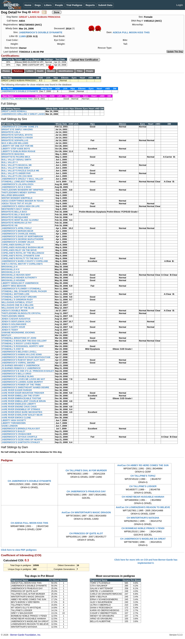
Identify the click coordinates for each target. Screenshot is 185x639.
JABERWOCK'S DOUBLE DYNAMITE (40, 32)
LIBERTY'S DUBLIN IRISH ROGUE (18, 151)
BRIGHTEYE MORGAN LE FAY (16, 223)
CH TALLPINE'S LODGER (143, 486)
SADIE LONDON (9, 426)
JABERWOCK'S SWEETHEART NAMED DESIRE (25, 387)
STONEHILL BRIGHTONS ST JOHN (18, 338)
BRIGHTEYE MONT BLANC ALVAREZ (19, 220)
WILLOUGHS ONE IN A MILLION (17, 305)
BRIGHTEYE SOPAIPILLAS (14, 140)
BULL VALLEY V (9, 162)
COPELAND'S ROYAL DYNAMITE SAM (20, 255)
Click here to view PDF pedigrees (19, 550)
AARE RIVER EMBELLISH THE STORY (20, 395)
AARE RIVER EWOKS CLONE (16, 417)
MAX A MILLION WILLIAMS (14, 143)
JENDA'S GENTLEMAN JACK (16, 321)
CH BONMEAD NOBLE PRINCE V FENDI (142, 528)
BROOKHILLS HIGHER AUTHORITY (19, 277)
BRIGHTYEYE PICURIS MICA (15, 157)
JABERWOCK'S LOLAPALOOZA (17, 184)
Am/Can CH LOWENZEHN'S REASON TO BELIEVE (143, 507)
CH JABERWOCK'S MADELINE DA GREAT (143, 538)
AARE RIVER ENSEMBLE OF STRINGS (20, 409)
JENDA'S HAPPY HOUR (13, 327)
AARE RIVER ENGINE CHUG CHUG (19, 406)
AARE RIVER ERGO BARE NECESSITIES (21, 412)
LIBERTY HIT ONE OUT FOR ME (17, 146)
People (59, 5)
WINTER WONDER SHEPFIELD (16, 198)
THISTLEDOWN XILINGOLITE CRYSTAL (21, 313)
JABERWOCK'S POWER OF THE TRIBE (21, 384)
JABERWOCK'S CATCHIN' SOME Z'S (19, 126)
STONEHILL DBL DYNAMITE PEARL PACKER (24, 291)
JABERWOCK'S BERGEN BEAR (17, 231)
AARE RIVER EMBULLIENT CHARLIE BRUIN (23, 401)
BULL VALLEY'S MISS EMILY (15, 168)
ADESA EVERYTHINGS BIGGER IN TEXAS (22, 201)
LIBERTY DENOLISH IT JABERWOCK (20, 283)
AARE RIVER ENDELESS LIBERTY (18, 404)
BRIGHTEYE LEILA (10, 132)
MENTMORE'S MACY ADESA (15, 209)
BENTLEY (6, 335)
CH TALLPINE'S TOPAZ (143, 475)
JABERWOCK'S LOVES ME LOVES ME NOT (23, 379)
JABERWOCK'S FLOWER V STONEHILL (21, 288)
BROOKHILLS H (9, 266)
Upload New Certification (84, 59)
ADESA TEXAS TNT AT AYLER (16, 203)
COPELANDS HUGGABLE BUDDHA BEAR (22, 247)
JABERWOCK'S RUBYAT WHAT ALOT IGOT (23, 360)
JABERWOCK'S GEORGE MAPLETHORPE (22, 239)
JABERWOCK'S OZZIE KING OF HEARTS (21, 439)
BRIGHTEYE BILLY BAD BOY (15, 214)
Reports (90, 5)
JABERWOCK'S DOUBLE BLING (17, 376)
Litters (48, 5)
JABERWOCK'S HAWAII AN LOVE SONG (21, 354)
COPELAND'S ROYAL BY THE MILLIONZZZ (22, 253)
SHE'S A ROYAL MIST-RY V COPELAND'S (22, 264)
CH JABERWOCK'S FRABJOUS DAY (86, 491)
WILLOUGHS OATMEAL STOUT (17, 302)
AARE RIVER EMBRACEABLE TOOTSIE (21, 398)
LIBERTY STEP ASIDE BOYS (15, 148)
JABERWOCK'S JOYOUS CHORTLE (19, 437)
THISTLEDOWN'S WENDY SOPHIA (18, 192)
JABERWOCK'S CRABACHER (16, 434)
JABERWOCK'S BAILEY (13, 431)
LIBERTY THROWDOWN (13, 423)
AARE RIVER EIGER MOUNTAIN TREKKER (22, 393)
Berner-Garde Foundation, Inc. (25, 635)
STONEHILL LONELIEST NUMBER (18, 181)
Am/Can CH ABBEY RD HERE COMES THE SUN (143, 465)
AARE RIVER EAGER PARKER (16, 390)
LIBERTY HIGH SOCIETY (13, 420)
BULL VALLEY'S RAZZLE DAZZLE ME (20, 170)
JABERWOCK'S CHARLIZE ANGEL (18, 233)
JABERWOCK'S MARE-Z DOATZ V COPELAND (24, 261)
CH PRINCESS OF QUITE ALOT (86, 533)
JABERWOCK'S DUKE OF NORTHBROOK (22, 236)
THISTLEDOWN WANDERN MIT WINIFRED (22, 190)
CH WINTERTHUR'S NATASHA (143, 517)
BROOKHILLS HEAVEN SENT (16, 275)
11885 (22, 36)
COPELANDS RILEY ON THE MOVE (19, 250)
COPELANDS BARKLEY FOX (15, 244)
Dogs (38, 5)
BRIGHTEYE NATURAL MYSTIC (17, 135)
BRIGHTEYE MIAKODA (12, 154)
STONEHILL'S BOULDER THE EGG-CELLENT (24, 341)
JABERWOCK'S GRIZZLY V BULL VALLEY (22, 179)
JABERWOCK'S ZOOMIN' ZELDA (17, 242)
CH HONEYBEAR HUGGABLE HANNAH (143, 496)
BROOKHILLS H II (10, 269)
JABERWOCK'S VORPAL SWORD (18, 362)
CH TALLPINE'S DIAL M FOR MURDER (86, 470)
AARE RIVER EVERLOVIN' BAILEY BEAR (22, 415)
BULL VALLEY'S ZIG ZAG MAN (16, 176)
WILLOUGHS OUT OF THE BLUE (17, 308)
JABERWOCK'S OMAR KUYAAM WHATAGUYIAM (25, 357)
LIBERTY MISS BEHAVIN (13, 286)
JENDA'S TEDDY (9, 330)
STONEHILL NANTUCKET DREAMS (19, 297)
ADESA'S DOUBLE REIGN (14, 310)
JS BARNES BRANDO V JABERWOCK (20, 365)
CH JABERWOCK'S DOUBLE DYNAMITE (29, 481)
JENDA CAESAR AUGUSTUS (15, 319)
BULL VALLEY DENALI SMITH (16, 159)
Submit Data (105, 5)
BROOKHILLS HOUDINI (13, 280)
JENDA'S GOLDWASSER (13, 324)
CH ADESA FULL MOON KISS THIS (29, 523)
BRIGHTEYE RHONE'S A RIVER (17, 137)
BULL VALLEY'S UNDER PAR (16, 173)
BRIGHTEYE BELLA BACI (14, 212)
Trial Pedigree (74, 5)
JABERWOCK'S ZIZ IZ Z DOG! (16, 187)
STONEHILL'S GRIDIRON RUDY (17, 299)
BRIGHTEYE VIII (9, 225)
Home (28, 5)
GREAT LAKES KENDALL (14, 111)
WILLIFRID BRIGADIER (12, 195)
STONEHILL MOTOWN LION (15, 294)
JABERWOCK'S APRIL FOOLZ (16, 228)
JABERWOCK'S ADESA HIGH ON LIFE (20, 206)
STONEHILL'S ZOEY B (12, 349)
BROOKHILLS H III (10, 272)
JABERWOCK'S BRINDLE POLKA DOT (20, 428)
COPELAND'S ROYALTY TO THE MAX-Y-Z (22, 258)
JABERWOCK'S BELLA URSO (16, 373)
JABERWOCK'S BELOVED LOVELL (19, 351)
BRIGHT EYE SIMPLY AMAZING (17, 129)
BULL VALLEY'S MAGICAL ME (16, 165)
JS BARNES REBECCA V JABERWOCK (21, 368)
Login (179, 5)
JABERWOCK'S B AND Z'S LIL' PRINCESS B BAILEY (27, 371)
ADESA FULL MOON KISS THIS (131, 32)
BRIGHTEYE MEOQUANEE (14, 217)
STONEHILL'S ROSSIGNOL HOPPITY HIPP (22, 346)
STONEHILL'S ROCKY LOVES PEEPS (20, 343)
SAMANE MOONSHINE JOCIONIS (18, 332)
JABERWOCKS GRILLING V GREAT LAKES (23, 114)
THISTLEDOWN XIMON (12, 316)
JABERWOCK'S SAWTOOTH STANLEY (20, 442)
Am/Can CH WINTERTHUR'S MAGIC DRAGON (86, 512)
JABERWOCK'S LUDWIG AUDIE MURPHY (22, 382)
